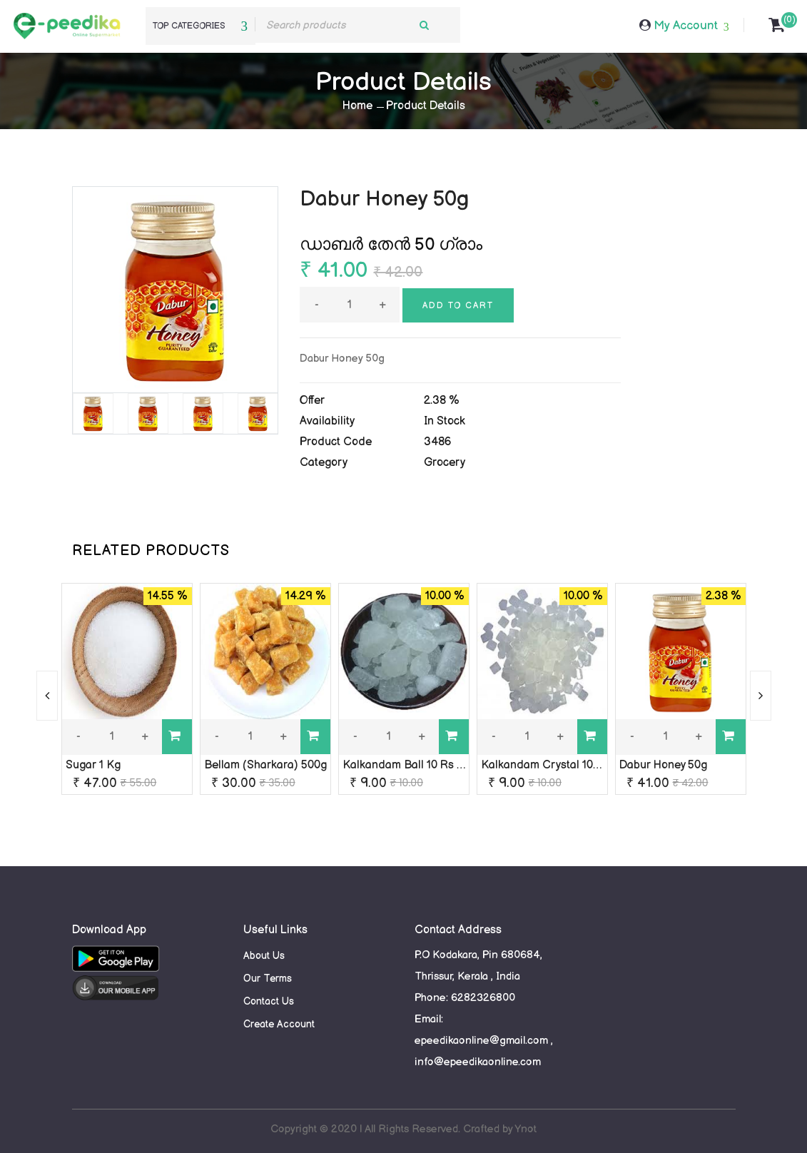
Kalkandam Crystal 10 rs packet (562, 765)
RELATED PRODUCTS (151, 550)
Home (357, 106)
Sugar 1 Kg (93, 765)
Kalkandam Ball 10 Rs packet (416, 765)
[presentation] (47, 696)
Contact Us (268, 1001)
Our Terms (267, 978)
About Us (264, 956)
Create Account (279, 1024)
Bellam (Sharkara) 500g (265, 765)
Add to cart (458, 305)
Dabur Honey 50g (663, 765)
